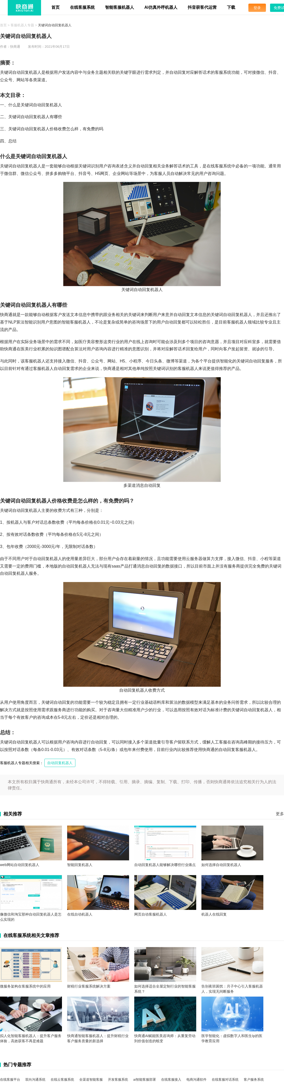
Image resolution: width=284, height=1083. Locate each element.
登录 (257, 8)
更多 (280, 814)
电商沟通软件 (196, 1079)
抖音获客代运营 (202, 7)
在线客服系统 (82, 7)
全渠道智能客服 (91, 1079)
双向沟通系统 (35, 1079)
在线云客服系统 (62, 1079)
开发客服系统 (118, 1079)
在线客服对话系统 (225, 1079)
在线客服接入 (171, 1079)
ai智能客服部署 (144, 1079)
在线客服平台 (10, 1079)
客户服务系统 (254, 1079)
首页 (55, 7)
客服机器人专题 (22, 25)
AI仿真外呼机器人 (160, 7)
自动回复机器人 (60, 763)
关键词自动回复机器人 (55, 25)
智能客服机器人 (119, 7)
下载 (231, 7)
